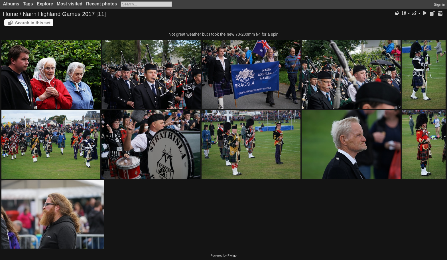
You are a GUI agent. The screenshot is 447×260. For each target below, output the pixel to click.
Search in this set (32, 22)
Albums (11, 3)
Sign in (439, 4)
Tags (28, 3)
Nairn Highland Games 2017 (59, 14)
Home (10, 14)
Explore (45, 3)
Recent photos (101, 3)
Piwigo (232, 255)
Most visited (69, 3)
